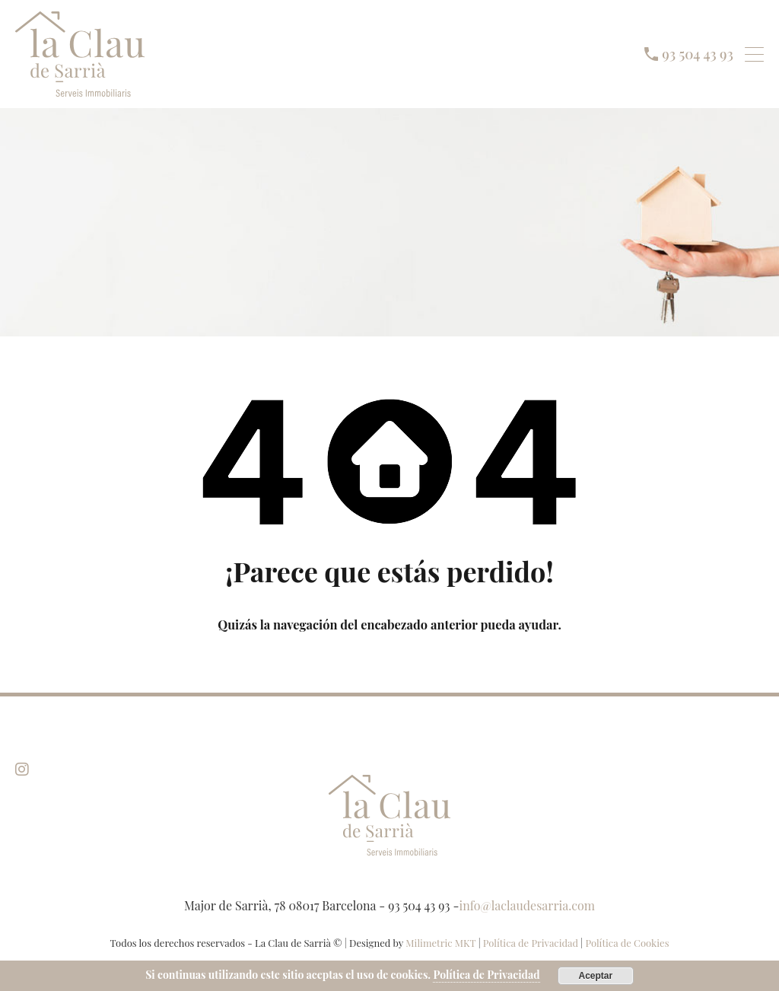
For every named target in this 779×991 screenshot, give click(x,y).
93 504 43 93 (698, 54)
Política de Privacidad (532, 942)
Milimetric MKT (440, 942)
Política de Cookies (627, 942)
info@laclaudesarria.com (527, 905)
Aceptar (595, 975)
